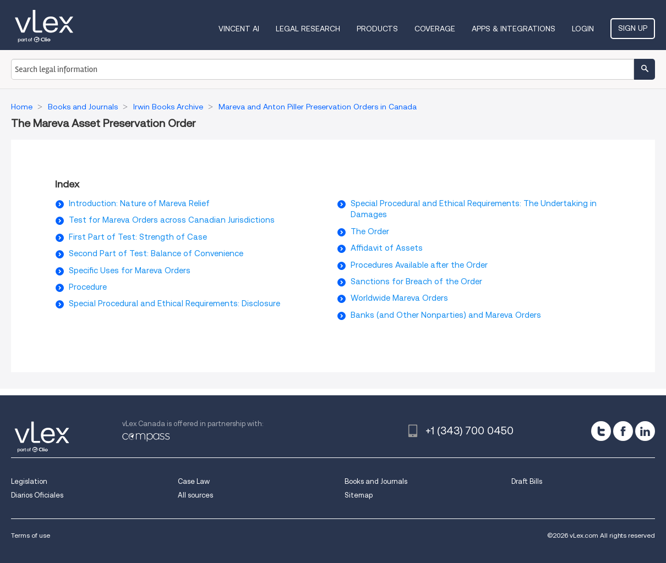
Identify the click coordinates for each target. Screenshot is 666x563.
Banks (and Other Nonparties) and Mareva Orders (446, 315)
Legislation (29, 481)
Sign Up (632, 28)
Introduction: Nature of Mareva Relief (139, 203)
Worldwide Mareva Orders (399, 298)
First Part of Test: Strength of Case (138, 237)
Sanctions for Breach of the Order (416, 281)
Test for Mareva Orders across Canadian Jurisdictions (172, 220)
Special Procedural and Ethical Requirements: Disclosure (174, 303)
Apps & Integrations (513, 28)
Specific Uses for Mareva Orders (129, 270)
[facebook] (623, 431)
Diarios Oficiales (37, 495)
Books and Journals (376, 481)
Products (377, 28)
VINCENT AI (239, 28)
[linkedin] (645, 431)
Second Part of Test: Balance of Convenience (156, 253)
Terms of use (30, 535)
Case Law (194, 481)
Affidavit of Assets (387, 248)
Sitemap (359, 495)
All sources (195, 495)
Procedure (88, 287)
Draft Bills (526, 481)
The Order (370, 231)
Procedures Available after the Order (419, 265)
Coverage (434, 28)
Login (583, 28)
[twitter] (601, 431)
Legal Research (308, 28)
